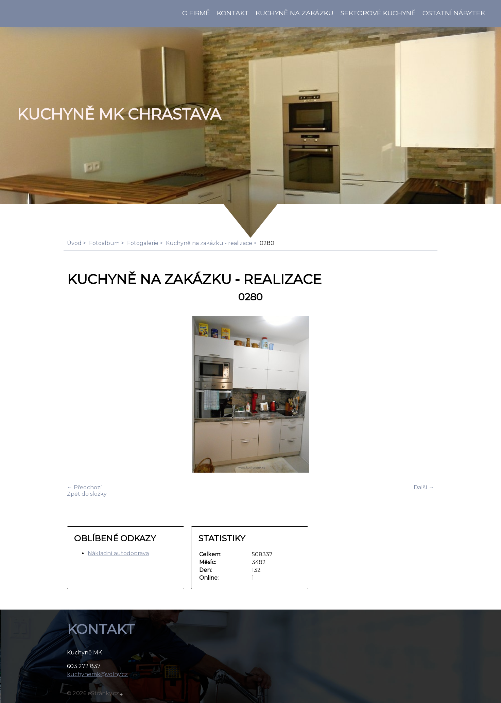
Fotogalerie (142, 243)
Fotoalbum (104, 243)
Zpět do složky (87, 494)
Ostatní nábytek (453, 13)
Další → (424, 487)
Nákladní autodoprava (118, 553)
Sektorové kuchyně (378, 13)
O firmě (196, 13)
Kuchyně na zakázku (294, 13)
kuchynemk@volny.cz (97, 674)
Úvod (74, 243)
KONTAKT (233, 13)
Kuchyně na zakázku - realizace (209, 243)
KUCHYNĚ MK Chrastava (119, 114)
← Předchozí (84, 487)
